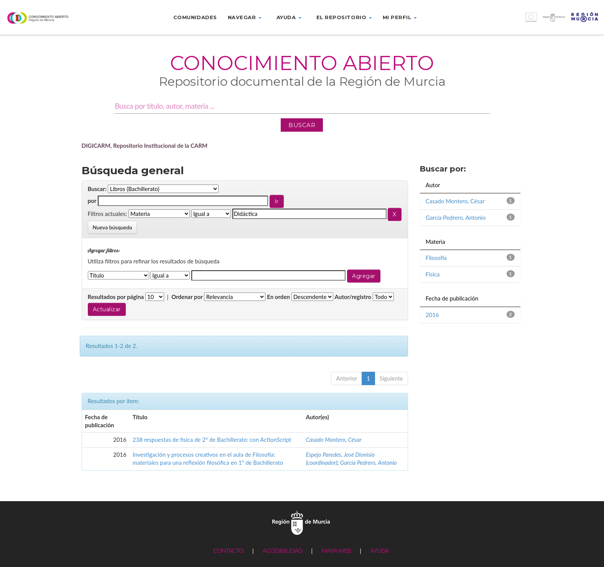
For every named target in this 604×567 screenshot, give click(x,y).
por (92, 200)
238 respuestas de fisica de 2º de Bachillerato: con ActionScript (212, 439)
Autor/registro (353, 296)
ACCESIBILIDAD (282, 550)
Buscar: (97, 188)
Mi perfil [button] (400, 17)
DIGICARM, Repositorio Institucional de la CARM (145, 145)
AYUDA (379, 550)
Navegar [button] (245, 17)
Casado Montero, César (333, 439)
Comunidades (195, 17)
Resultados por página (116, 296)
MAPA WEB (336, 550)
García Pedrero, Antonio (368, 462)
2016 (432, 314)
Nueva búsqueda (112, 227)
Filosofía (436, 257)
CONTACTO (228, 550)
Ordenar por (187, 296)
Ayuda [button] (288, 17)
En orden (278, 296)
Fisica (433, 274)
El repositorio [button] (344, 17)
